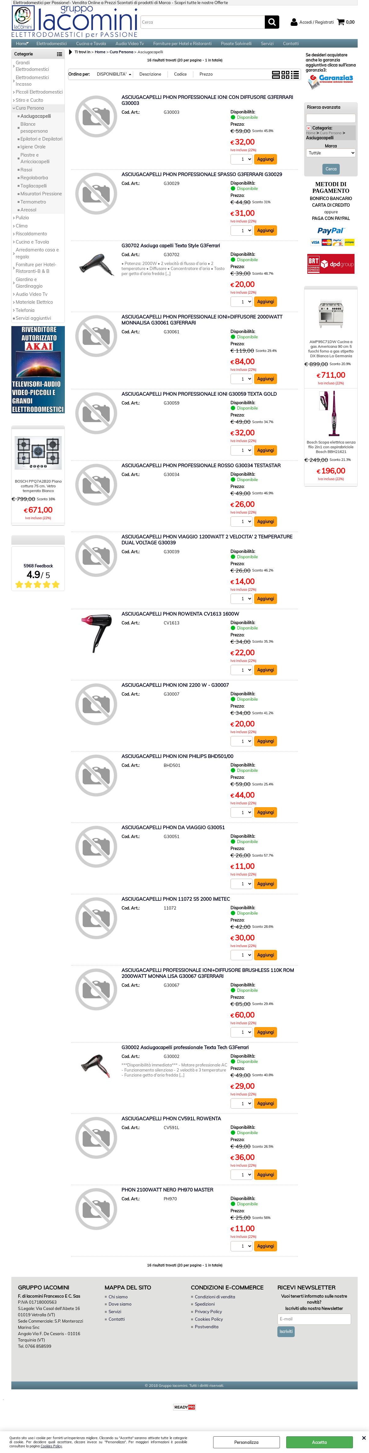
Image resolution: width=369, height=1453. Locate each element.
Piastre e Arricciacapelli (34, 166)
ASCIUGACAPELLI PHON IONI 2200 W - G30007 (175, 694)
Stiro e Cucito (29, 108)
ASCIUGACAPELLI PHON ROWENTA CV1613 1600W (180, 623)
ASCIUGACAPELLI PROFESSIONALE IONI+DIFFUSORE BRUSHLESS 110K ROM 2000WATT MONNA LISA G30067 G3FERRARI (208, 983)
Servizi (267, 47)
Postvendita (206, 1336)
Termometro (33, 209)
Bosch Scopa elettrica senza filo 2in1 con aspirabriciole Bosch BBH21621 (331, 454)
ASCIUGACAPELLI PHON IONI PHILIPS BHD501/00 (177, 765)
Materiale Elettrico (34, 310)
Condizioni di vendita (215, 1306)
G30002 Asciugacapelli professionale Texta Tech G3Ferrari (185, 1057)
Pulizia (22, 225)
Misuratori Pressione (41, 201)
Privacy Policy (207, 1321)
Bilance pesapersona (34, 135)
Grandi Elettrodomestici (32, 73)
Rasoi (26, 177)
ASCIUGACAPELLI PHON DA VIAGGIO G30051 (173, 837)
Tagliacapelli (33, 193)
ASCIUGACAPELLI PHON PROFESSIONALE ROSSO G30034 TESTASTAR (201, 474)
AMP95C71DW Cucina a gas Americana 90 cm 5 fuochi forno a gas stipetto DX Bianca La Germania (331, 356)
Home (21, 47)
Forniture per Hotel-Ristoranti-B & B (36, 275)
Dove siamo (119, 1314)
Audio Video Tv (130, 47)
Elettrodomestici (52, 47)
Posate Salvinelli (236, 47)
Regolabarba (34, 185)
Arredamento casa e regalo (37, 261)
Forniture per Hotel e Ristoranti (182, 47)
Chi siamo (118, 1306)
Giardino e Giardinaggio (29, 290)
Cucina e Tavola (91, 47)
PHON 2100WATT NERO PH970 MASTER (167, 1200)
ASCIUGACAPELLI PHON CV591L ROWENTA (171, 1128)
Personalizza (246, 1442)
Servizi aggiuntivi (33, 326)
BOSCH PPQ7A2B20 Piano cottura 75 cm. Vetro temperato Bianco (38, 493)
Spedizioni (204, 1314)
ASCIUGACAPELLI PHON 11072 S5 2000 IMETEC (176, 908)
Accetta (319, 1442)
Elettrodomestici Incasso (32, 88)
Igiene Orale (33, 155)
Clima (22, 233)
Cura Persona (30, 115)
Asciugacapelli (35, 124)
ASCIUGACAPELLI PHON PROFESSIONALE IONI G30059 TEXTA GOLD (199, 402)
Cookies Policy (51, 1446)
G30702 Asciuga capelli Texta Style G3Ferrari (171, 253)
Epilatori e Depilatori (41, 146)
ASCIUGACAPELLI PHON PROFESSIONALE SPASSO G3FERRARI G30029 (202, 182)
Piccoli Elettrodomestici (39, 99)
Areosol (28, 217)
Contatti (291, 47)
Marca (331, 153)
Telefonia (25, 318)
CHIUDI (364, 1437)
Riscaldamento (31, 241)
